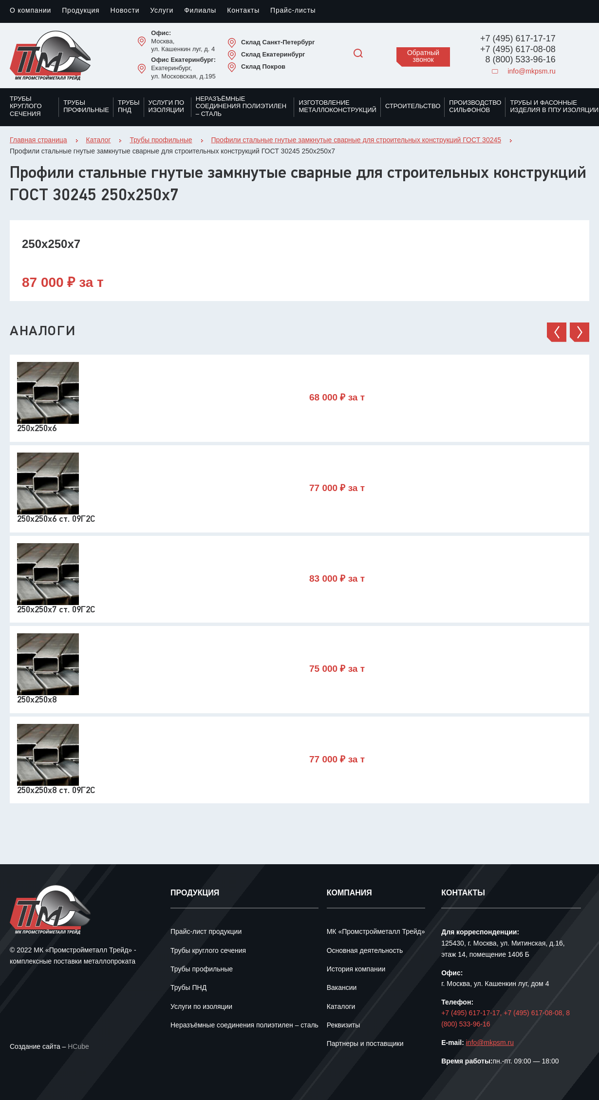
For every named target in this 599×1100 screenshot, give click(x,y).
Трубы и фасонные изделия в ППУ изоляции (554, 106)
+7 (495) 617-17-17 (518, 39)
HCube (78, 1047)
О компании (30, 11)
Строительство (412, 106)
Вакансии (342, 988)
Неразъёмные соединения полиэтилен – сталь (241, 106)
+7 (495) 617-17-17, (472, 1013)
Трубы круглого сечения (26, 106)
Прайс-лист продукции (206, 932)
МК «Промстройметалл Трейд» (376, 932)
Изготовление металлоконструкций (337, 106)
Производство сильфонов (475, 106)
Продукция (80, 11)
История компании (356, 969)
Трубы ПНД (129, 106)
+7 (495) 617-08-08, (535, 1013)
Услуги (161, 11)
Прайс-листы (293, 11)
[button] (556, 332)
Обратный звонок (423, 57)
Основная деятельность (365, 951)
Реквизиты (343, 1025)
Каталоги (341, 1007)
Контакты (243, 11)
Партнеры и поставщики (365, 1044)
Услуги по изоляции (166, 106)
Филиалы (200, 11)
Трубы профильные (86, 106)
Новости (124, 11)
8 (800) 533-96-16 (521, 60)
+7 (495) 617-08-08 (518, 50)
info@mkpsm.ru (523, 72)
